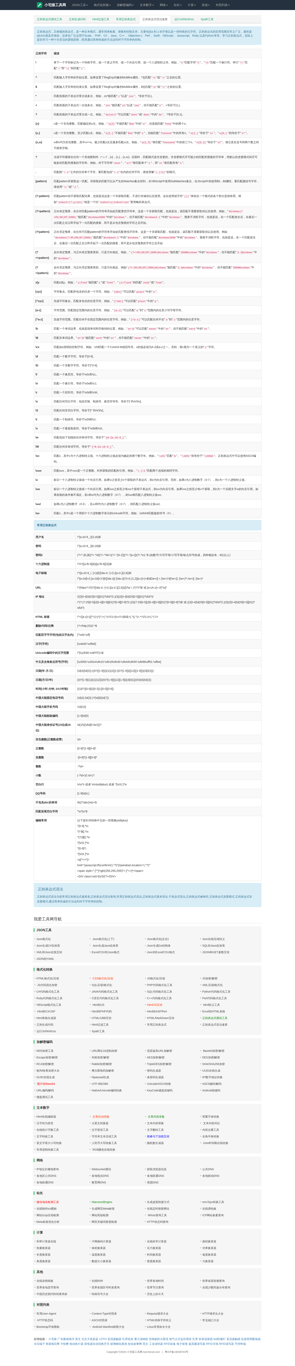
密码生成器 (154, 1070)
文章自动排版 (100, 1116)
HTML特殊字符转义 (159, 1320)
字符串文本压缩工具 (104, 1136)
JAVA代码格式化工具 (105, 991)
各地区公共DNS (47, 1175)
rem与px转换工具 (213, 1202)
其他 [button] (206, 5)
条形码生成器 (155, 1077)
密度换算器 (154, 1261)
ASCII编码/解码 (211, 1083)
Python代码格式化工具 (216, 991)
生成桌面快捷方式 (158, 1202)
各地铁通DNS (45, 1182)
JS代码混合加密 (47, 985)
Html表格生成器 (46, 1018)
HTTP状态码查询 (157, 1221)
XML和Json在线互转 (49, 952)
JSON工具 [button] (80, 5)
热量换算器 (44, 1248)
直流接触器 (114, 1339)
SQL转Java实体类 (213, 945)
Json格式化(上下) (103, 939)
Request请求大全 (158, 1313)
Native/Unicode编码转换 (107, 1090)
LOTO (103, 1339)
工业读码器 (156, 1343)
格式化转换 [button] (102, 5)
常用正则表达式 (126, 19)
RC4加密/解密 (45, 1064)
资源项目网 (53, 1343)
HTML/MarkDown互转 (160, 1018)
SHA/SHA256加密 (213, 1064)
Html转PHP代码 (102, 1011)
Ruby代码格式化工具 (50, 998)
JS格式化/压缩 (156, 978)
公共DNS (208, 1169)
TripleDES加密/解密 (159, 1064)
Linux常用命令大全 (158, 1326)
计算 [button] (192, 5)
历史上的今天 (155, 1294)
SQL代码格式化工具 (159, 991)
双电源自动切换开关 (96, 1343)
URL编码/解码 (45, 1090)
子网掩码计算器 (101, 1241)
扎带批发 (127, 1339)
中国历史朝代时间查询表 (52, 1294)
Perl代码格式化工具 (214, 998)
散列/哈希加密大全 (48, 1070)
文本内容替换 (155, 1123)
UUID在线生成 (211, 1070)
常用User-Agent (46, 1313)
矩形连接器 (206, 1339)
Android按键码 (211, 1090)
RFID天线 (212, 1343)
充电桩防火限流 (158, 1339)
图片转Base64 (46, 1083)
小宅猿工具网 (51, 5)
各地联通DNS (155, 1175)
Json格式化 (44, 939)
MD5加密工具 (45, 1050)
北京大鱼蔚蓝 (89, 1339)
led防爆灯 (220, 1339)
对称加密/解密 (100, 1057)
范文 (145, 1343)
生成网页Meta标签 (103, 1208)
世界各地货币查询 (48, 1287)
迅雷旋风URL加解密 (159, 1050)
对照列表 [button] (223, 5)
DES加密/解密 (211, 1057)
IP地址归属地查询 (48, 1169)
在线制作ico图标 (47, 1208)
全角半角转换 (210, 1136)
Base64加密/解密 (213, 1050)
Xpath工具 (207, 19)
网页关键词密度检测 (104, 1221)
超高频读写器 (197, 1343)
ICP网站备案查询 (213, 1215)
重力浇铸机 (141, 1339)
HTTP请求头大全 (213, 1313)
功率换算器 (209, 1248)
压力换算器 (154, 1248)
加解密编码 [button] (125, 5)
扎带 (195, 1339)
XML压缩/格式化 (212, 985)
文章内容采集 (156, 1116)
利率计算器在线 (46, 1241)
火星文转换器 (100, 1123)
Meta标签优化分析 (48, 1221)
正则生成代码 (77, 19)
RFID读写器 (226, 1343)
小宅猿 (52, 1339)
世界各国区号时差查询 (106, 1287)
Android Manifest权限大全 (108, 1326)
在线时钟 (97, 1280)
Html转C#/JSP (46, 1011)
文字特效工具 (45, 1136)
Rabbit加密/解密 (102, 1064)
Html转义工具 (211, 1004)
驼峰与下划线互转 (158, 1136)
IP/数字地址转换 (212, 1077)
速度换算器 (209, 1254)
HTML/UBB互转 (101, 1018)
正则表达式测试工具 (49, 19)
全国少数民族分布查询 (216, 1287)
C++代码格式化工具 (159, 998)
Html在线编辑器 (46, 1116)
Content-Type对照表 (104, 1313)
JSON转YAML (45, 958)
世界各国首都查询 (213, 1280)
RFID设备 (170, 1343)
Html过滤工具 (100, 19)
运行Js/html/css (184, 19)
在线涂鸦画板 (45, 1280)
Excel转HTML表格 (213, 1011)
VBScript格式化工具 (49, 1004)
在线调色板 (209, 1208)
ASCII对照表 (99, 1320)
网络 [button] (164, 5)
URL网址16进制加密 (104, 1050)
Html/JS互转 (154, 1004)
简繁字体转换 (210, 1116)
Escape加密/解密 (47, 1057)
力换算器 (208, 1261)
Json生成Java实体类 (105, 945)
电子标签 (182, 1343)
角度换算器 (44, 1261)
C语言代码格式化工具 (105, 998)
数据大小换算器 (101, 1261)
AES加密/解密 (156, 1057)
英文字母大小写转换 (49, 1143)
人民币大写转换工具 (104, 1143)
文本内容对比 (211, 1123)
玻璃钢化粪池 (118, 1343)
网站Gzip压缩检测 (48, 1215)
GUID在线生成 (46, 1077)
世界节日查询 (155, 1287)
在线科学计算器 (157, 1241)
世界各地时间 (155, 1280)
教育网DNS (99, 1182)
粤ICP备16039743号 (177, 1351)
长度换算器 (44, 1254)
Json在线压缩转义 (213, 939)
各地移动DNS (211, 1175)
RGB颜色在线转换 (103, 1149)
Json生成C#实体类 (48, 945)
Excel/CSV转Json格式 (105, 952)
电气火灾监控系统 (180, 1339)
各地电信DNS (100, 1175)
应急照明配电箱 (251, 1339)
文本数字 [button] (147, 5)
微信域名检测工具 (48, 1202)
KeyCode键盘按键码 (160, 1090)
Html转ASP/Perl (157, 1011)
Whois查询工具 (157, 1215)
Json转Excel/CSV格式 (161, 952)
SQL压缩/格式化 (102, 985)
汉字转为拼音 (45, 1123)
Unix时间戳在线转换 (215, 1143)
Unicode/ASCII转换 (159, 1083)
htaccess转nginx (102, 1202)
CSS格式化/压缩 (102, 978)
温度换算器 (99, 1254)
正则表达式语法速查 (155, 19)
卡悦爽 (64, 1343)
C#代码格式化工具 (48, 991)
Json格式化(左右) (158, 939)
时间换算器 (154, 1254)
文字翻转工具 (155, 1129)
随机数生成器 (155, 1143)
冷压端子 (39, 1343)
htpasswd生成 (100, 1077)
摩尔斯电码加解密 (103, 1070)
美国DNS (153, 1182)
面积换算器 (209, 1241)
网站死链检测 (100, 1215)
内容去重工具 (210, 1129)
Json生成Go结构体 (159, 945)
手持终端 (240, 1343)
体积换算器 (99, 1248)
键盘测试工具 (45, 1097)
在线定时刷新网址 (158, 1208)
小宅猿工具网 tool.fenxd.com (143, 1351)
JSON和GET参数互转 (215, 952)
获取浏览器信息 (157, 1169)
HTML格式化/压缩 (48, 978)
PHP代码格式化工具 (159, 985)
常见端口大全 (210, 1320)
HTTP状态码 (45, 1320)
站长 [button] (178, 5)
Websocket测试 (101, 1169)
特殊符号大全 (100, 1294)
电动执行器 (76, 1343)
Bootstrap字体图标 (48, 1326)
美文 (78, 1339)
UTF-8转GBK (100, 1083)
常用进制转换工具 (48, 1149)
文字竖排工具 (100, 1129)
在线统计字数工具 (48, 1129)
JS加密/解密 (210, 978)
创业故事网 (135, 1343)
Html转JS (98, 1004)
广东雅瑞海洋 (66, 1339)
